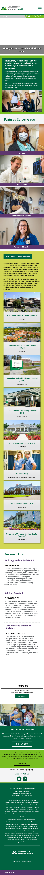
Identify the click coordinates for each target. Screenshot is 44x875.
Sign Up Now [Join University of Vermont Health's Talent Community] (22, 744)
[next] (6, 17)
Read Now (23, 696)
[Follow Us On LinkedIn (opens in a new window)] (25, 779)
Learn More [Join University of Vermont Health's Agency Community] (24, 764)
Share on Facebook (26, 769)
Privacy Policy (27, 861)
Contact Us (17, 861)
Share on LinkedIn (29, 769)
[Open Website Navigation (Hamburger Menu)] (39, 6)
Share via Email (32, 769)
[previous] (3, 17)
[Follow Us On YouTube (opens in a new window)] (19, 779)
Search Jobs (9, 872)
